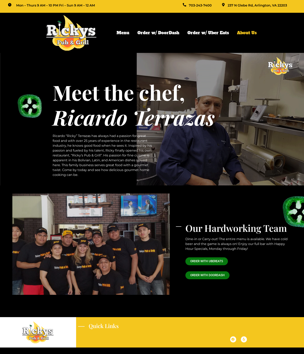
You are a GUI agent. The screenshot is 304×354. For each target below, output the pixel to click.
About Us (247, 33)
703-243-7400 (200, 5)
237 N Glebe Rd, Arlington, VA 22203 (257, 5)
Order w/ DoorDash (158, 33)
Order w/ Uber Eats (208, 33)
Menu (123, 33)
